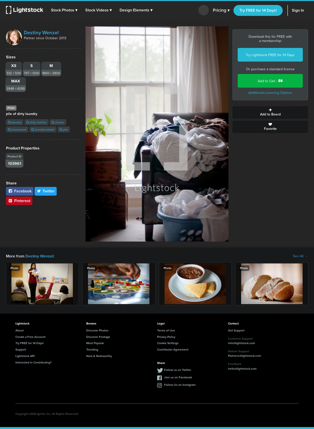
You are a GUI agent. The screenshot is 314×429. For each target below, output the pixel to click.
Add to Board (270, 112)
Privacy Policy (166, 336)
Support (20, 349)
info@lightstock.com (241, 343)
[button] (64, 10)
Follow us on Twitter (177, 369)
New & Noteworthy (99, 356)
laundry (14, 122)
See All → (300, 255)
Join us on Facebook (178, 377)
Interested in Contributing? (33, 362)
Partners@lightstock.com (244, 355)
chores (57, 122)
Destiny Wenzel (41, 32)
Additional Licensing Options (270, 92)
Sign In (298, 10)
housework (17, 129)
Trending (92, 349)
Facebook (20, 191)
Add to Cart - (270, 80)
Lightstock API (25, 356)
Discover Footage (98, 336)
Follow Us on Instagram (180, 384)
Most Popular (95, 343)
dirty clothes (36, 122)
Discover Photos (97, 330)
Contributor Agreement (172, 349)
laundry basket (42, 129)
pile (63, 129)
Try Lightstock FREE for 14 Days (270, 54)
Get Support (236, 330)
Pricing (221, 10)
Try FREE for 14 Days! (258, 10)
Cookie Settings (168, 343)
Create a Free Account (30, 336)
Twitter (46, 191)
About (19, 330)
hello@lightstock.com (242, 368)
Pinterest (19, 201)
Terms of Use (166, 330)
